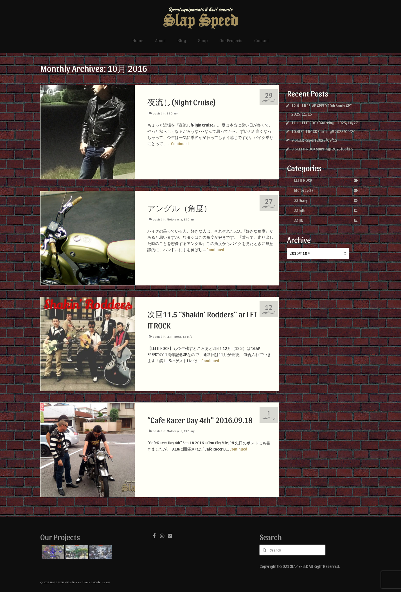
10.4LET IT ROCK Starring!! (312, 131)
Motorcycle (174, 219)
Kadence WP (102, 582)
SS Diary (172, 113)
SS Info (187, 336)
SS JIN (298, 220)
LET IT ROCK (174, 336)
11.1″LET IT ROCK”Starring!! (314, 122)
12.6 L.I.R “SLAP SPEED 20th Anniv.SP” (321, 105)
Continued (180, 143)
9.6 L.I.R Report (303, 140)
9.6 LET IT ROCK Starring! (311, 149)
